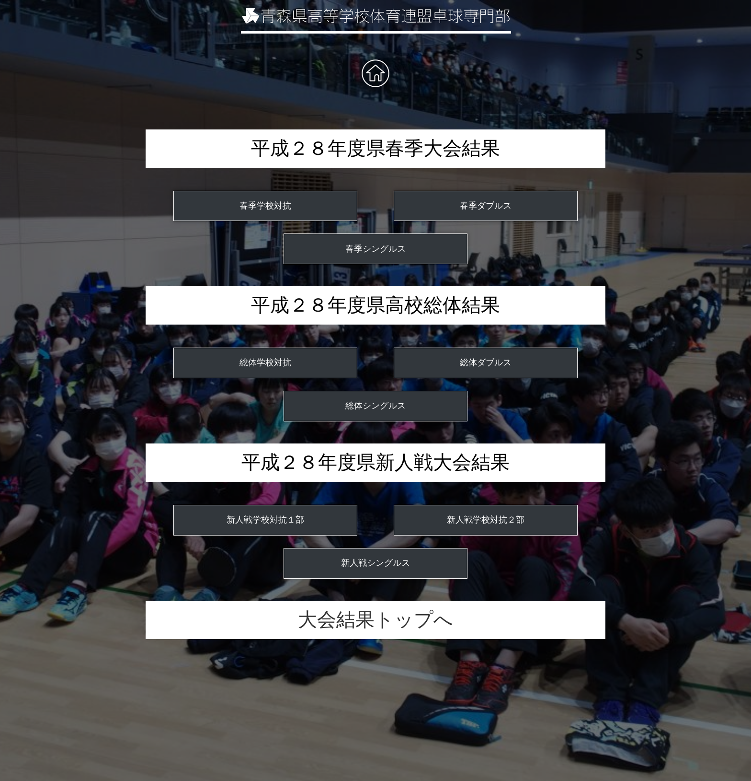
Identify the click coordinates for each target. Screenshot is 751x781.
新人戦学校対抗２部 (485, 520)
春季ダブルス (486, 205)
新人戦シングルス (375, 563)
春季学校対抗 (265, 205)
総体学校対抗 (265, 362)
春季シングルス (375, 249)
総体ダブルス (486, 362)
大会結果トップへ (375, 619)
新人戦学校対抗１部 (265, 520)
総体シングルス (375, 405)
